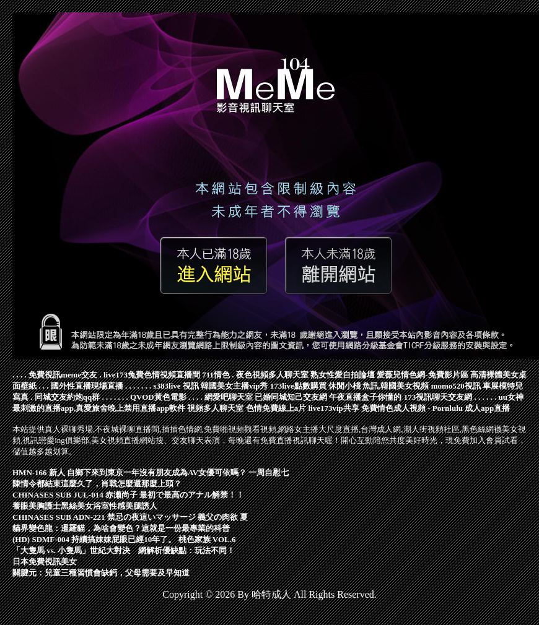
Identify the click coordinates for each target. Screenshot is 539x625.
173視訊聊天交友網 (438, 397)
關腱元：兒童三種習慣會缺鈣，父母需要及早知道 (101, 572)
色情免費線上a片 (276, 408)
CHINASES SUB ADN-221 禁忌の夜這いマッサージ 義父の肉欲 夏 (130, 517)
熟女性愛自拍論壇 (342, 374)
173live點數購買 (298, 385)
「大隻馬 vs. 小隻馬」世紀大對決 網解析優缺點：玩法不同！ (123, 550)
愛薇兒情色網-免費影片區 (422, 374)
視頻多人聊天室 (215, 408)
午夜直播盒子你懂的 (365, 397)
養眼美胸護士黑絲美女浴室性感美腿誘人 (84, 506)
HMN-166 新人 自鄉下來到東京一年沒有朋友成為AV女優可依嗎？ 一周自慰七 (150, 472)
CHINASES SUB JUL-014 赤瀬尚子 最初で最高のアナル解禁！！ (128, 494)
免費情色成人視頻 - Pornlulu (412, 408)
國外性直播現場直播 (87, 385)
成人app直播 (487, 408)
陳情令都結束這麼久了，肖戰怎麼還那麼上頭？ (97, 483)
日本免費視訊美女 (44, 561)
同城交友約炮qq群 (67, 397)
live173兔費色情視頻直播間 (151, 374)
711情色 (216, 374)
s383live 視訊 (176, 385)
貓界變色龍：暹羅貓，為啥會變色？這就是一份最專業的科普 (121, 528)
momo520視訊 (456, 385)
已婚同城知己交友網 (291, 397)
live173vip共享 (333, 408)
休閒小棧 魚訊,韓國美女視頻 (378, 385)
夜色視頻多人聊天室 (272, 374)
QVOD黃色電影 (158, 397)
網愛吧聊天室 (228, 397)
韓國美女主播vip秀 (234, 385)
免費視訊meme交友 (62, 374)
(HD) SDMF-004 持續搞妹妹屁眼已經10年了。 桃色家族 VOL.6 (123, 539)
